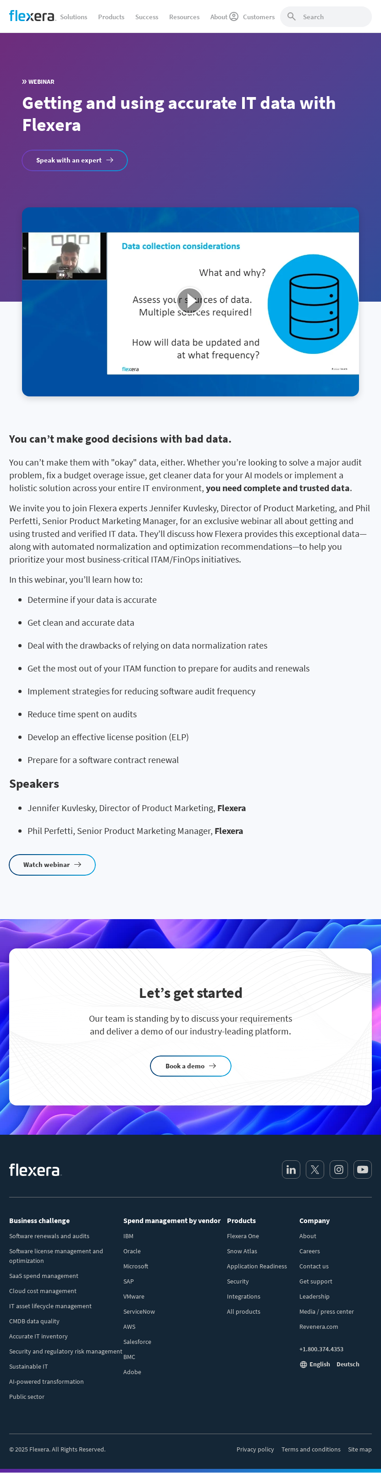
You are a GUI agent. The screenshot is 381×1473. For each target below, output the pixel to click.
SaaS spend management (43, 1276)
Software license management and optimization (56, 1256)
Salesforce (137, 1342)
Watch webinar (46, 864)
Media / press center (326, 1311)
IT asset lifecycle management (50, 1306)
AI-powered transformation (46, 1381)
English (319, 1364)
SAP (128, 1281)
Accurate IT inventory (38, 1336)
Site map (360, 1449)
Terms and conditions (311, 1449)
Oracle (132, 1251)
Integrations (243, 1296)
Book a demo (185, 1065)
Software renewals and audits (49, 1236)
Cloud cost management (43, 1291)
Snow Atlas (242, 1251)
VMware (133, 1296)
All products (243, 1311)
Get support (315, 1281)
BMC (129, 1357)
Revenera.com (318, 1326)
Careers (309, 1251)
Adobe (132, 1372)
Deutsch (348, 1364)
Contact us (314, 1266)
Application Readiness (257, 1266)
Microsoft (135, 1266)
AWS (129, 1326)
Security (238, 1281)
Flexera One (243, 1236)
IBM (128, 1236)
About (307, 1236)
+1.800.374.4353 (321, 1349)
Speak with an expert (69, 160)
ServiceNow (139, 1311)
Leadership (314, 1296)
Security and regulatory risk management (65, 1351)
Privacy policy (255, 1449)
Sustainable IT (28, 1366)
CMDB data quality (34, 1321)
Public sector (26, 1396)
